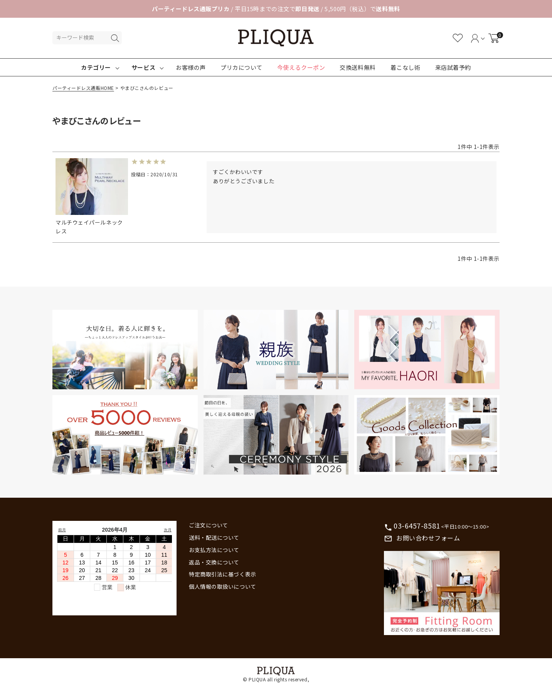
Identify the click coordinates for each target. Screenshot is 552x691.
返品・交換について (214, 562)
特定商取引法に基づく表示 (222, 574)
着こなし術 (405, 67)
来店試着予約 (453, 67)
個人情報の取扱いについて (222, 586)
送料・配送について (214, 537)
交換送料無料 (357, 67)
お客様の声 (191, 67)
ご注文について (208, 525)
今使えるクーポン (301, 67)
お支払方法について (214, 550)
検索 (115, 38)
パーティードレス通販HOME (83, 87)
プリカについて (241, 67)
